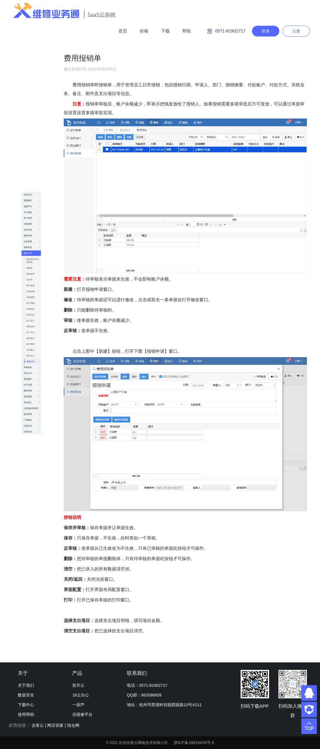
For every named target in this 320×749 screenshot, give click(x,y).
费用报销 (32, 386)
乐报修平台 (82, 714)
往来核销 (32, 273)
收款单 (30, 186)
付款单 (30, 211)
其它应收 (32, 286)
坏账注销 (32, 311)
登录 (266, 31)
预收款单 (32, 198)
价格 (144, 30)
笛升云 (78, 685)
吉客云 (38, 725)
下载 (165, 30)
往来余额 (32, 236)
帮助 (186, 30)
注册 (296, 31)
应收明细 (32, 248)
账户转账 (32, 349)
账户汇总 (32, 323)
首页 (122, 30)
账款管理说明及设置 (36, 170)
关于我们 (26, 685)
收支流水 (32, 336)
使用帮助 (26, 714)
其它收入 (32, 361)
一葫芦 (78, 704)
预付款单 (32, 223)
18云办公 (80, 695)
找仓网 (73, 725)
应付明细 (32, 261)
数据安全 (26, 695)
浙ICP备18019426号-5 (193, 742)
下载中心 (26, 704)
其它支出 (32, 374)
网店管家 (55, 725)
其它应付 (32, 298)
